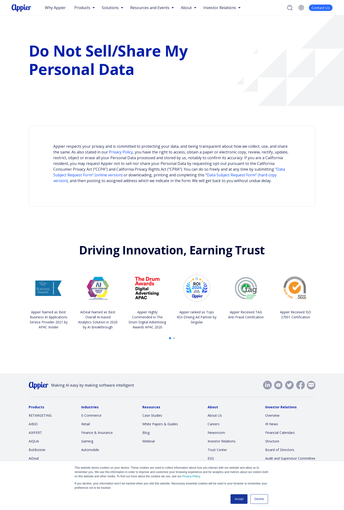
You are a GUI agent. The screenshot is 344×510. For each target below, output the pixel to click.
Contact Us (321, 7)
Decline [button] (259, 499)
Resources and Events (149, 7)
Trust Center (217, 449)
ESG (211, 458)
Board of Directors (279, 449)
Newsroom (216, 432)
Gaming (87, 441)
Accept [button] (239, 499)
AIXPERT (35, 432)
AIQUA (34, 441)
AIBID (33, 424)
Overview (272, 415)
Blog (146, 432)
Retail (85, 424)
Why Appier (55, 7)
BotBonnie (37, 449)
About (186, 7)
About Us (215, 415)
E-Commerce (91, 415)
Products (82, 7)
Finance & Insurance (97, 432)
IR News (271, 424)
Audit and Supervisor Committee (290, 458)
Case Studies (152, 415)
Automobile (90, 449)
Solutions (110, 7)
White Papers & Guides (160, 424)
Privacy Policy (191, 476)
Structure (272, 441)
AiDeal (34, 458)
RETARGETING (40, 415)
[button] (170, 338)
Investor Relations (219, 7)
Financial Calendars (280, 432)
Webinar (148, 441)
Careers (214, 424)
